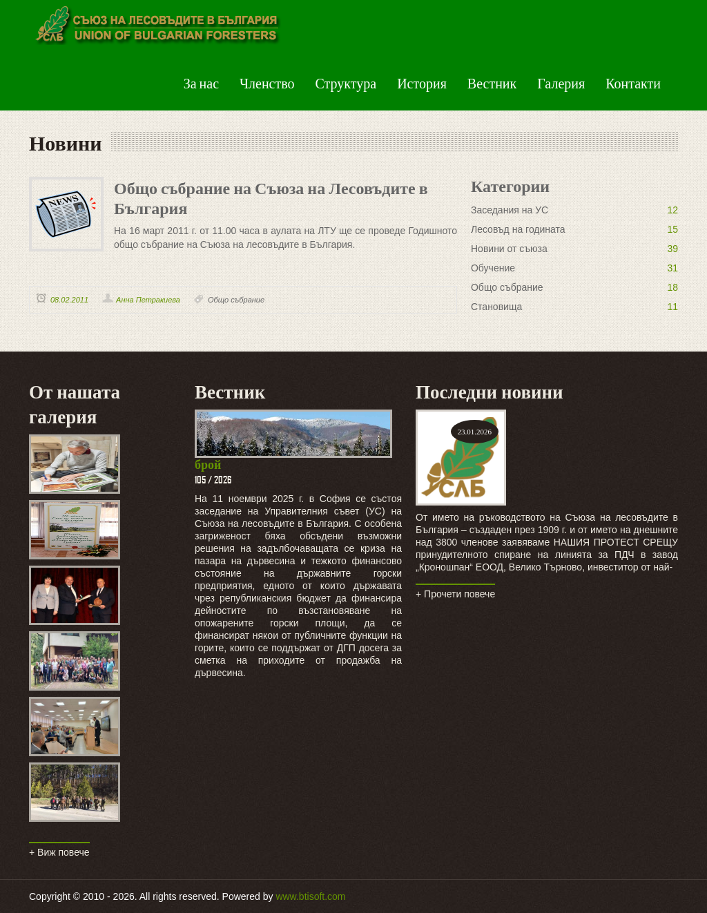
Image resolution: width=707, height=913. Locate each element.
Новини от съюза (509, 248)
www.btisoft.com (310, 896)
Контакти (633, 83)
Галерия (561, 83)
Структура (346, 83)
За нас (201, 83)
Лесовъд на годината (518, 229)
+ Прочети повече (455, 593)
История (422, 83)
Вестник (491, 83)
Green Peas (156, 27)
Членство (267, 83)
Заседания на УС (509, 209)
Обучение (493, 267)
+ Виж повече (59, 852)
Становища (496, 306)
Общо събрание (236, 300)
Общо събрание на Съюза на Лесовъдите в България (271, 197)
